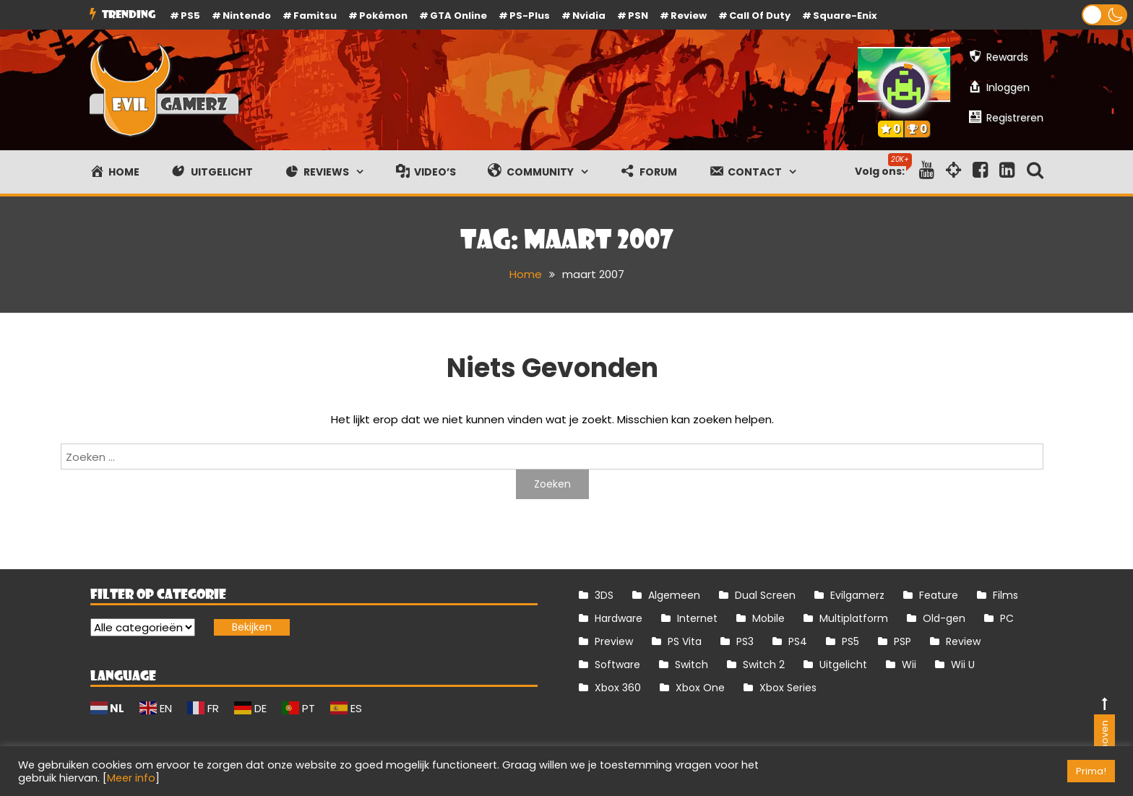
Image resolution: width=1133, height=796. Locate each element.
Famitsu (315, 15)
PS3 (745, 641)
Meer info (131, 778)
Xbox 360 (618, 687)
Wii (909, 664)
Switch (691, 664)
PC (1007, 618)
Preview (614, 641)
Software (617, 664)
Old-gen (944, 618)
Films (1005, 595)
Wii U (963, 664)
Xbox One (700, 687)
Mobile (768, 618)
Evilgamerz (857, 595)
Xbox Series (788, 687)
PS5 (190, 15)
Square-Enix (845, 15)
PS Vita (685, 641)
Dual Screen (765, 595)
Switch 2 (764, 664)
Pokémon (383, 15)
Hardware (618, 618)
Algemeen (674, 595)
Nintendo (247, 15)
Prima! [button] (1091, 771)
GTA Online (458, 15)
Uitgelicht (843, 664)
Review (963, 641)
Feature (938, 595)
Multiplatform (853, 618)
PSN (638, 15)
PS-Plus (529, 15)
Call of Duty (759, 15)
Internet (697, 618)
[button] (1104, 14)
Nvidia (589, 15)
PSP (902, 641)
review (689, 15)
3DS (604, 595)
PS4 (797, 641)
